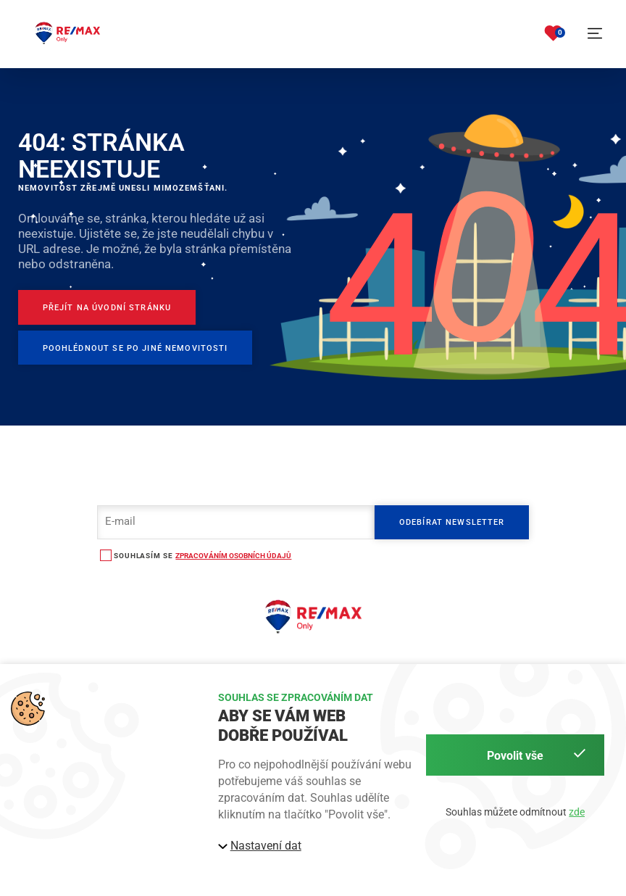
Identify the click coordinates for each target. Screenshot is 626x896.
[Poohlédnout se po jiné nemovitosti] (135, 348)
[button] (595, 33)
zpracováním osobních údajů (233, 556)
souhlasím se (143, 556)
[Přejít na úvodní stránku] (107, 307)
